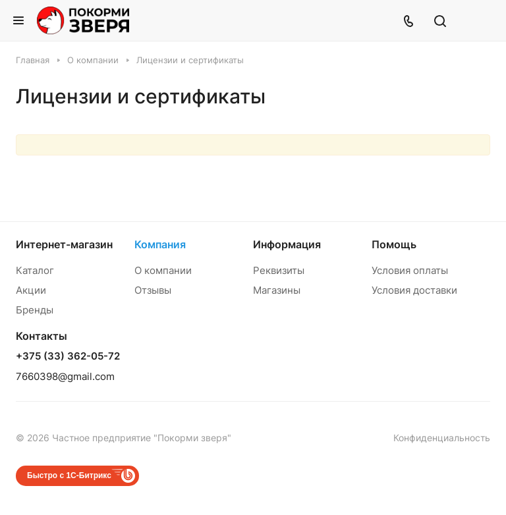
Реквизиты (278, 270)
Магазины (276, 290)
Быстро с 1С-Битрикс (69, 475)
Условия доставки (414, 290)
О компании (163, 270)
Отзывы (152, 290)
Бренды (34, 310)
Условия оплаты (410, 270)
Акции (31, 290)
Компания (160, 244)
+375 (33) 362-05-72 (68, 356)
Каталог (35, 270)
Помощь (394, 244)
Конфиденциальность (441, 437)
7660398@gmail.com (65, 376)
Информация (287, 244)
